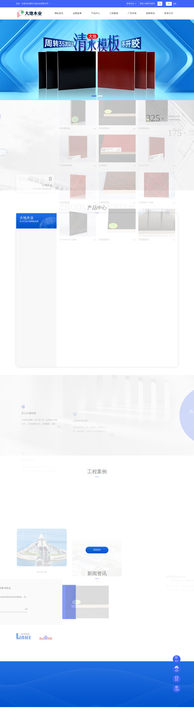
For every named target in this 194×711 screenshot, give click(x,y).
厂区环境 (132, 13)
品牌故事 (77, 13)
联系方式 (168, 13)
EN (174, 4)
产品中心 (95, 13)
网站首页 (59, 13)
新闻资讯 (150, 13)
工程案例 (114, 13)
